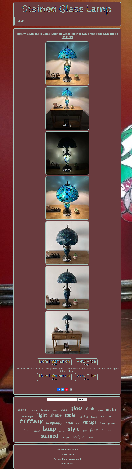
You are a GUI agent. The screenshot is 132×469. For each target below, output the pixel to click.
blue (26, 430)
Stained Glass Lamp (67, 449)
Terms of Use (67, 463)
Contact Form (67, 454)
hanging (45, 410)
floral (69, 423)
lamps (65, 437)
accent (22, 409)
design (100, 410)
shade (56, 415)
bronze (106, 430)
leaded (37, 430)
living (91, 437)
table (70, 415)
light (42, 415)
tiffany (31, 421)
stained (49, 436)
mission (111, 409)
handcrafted (28, 416)
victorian (107, 416)
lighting (83, 416)
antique (78, 437)
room (55, 410)
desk (90, 408)
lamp (49, 428)
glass (77, 408)
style (74, 429)
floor (94, 429)
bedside (94, 417)
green (111, 423)
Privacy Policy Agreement (67, 459)
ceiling (61, 431)
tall (77, 423)
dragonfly (54, 422)
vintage (89, 422)
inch (102, 423)
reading (34, 410)
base (63, 409)
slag (85, 431)
